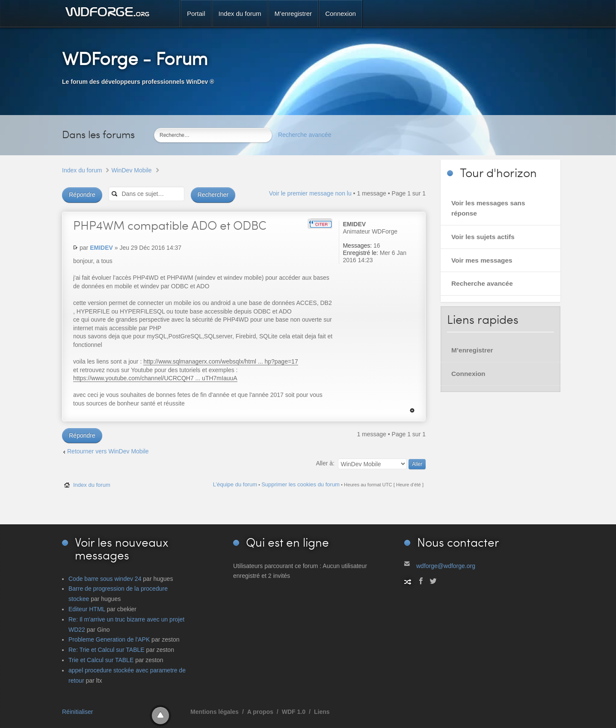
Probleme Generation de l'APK (109, 639)
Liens (322, 711)
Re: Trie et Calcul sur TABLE (106, 649)
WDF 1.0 (293, 711)
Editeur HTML (86, 609)
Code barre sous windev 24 (104, 578)
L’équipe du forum (235, 484)
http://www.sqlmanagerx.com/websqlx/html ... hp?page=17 (220, 361)
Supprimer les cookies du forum (300, 484)
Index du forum (82, 170)
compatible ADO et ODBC (170, 225)
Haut (412, 410)
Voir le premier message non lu (310, 193)
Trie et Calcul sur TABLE (100, 660)
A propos (260, 711)
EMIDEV (101, 247)
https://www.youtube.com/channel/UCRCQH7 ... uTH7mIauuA (155, 378)
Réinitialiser (77, 711)
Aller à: (325, 463)
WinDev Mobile (131, 170)
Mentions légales (214, 711)
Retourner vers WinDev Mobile (108, 451)
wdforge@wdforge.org (445, 565)
